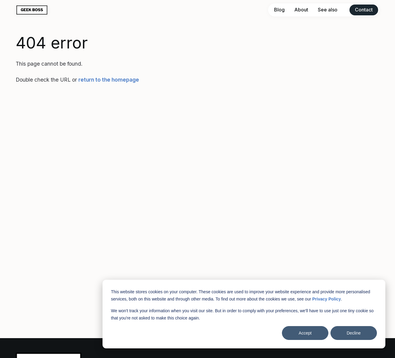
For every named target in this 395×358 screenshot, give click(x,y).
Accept (305, 333)
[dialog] (244, 314)
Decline (354, 333)
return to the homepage (108, 79)
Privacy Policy (326, 299)
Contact (364, 10)
